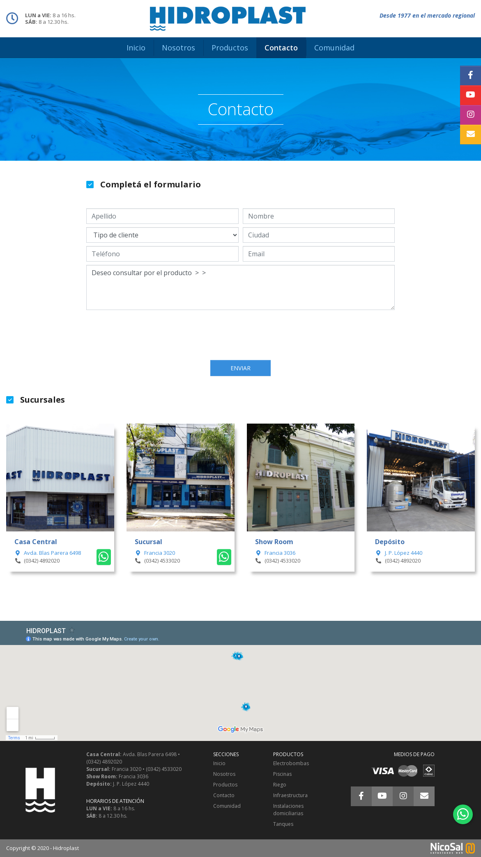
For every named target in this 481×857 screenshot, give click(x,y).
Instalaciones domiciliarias (288, 809)
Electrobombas (291, 763)
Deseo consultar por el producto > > (240, 287)
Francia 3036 (275, 552)
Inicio (219, 763)
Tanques (283, 824)
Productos (225, 784)
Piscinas (282, 773)
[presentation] (240, 336)
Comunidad (227, 805)
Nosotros (224, 773)
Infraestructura (290, 795)
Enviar (240, 368)
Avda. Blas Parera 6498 (47, 552)
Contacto (224, 795)
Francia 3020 (155, 552)
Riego (279, 784)
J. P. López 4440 (398, 552)
